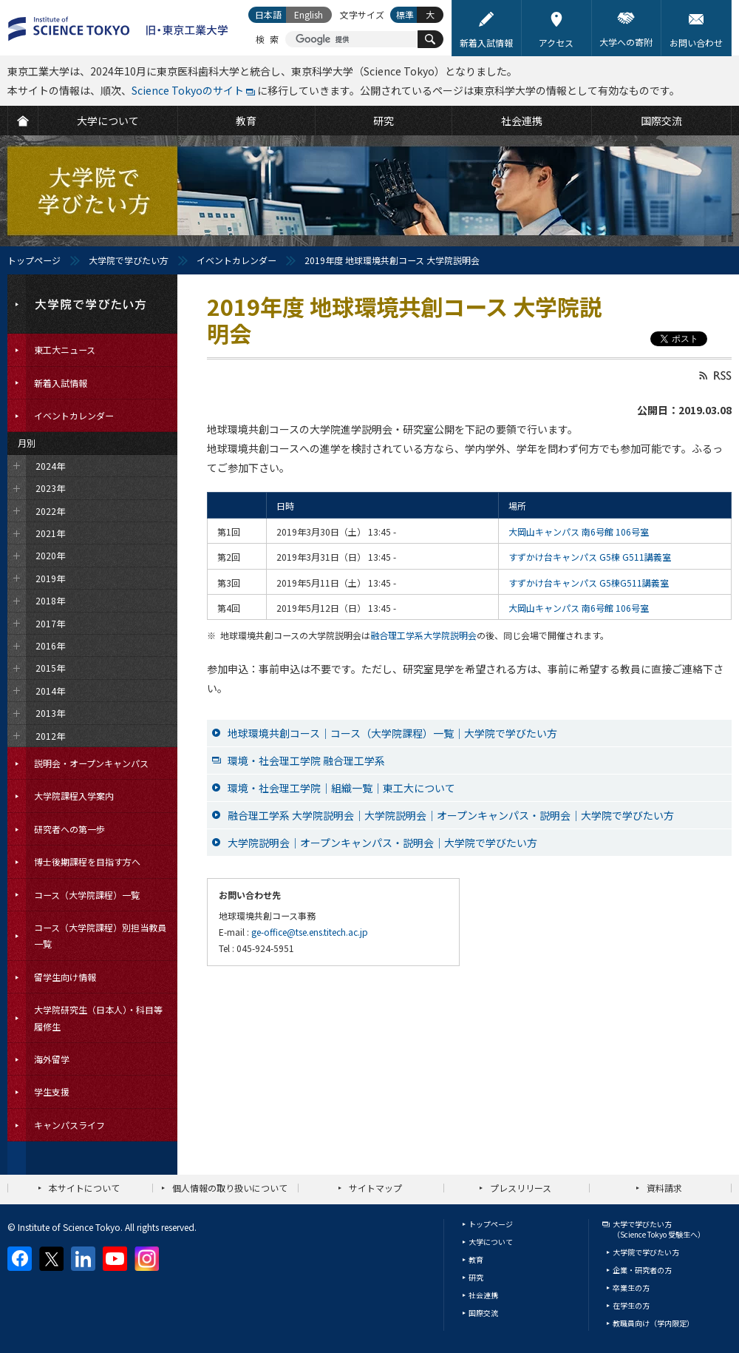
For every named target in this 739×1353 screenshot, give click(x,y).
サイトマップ (375, 1187)
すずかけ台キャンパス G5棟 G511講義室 (589, 556)
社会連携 (483, 1294)
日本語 (268, 14)
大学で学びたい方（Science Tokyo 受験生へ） (659, 1229)
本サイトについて (84, 1187)
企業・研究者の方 (642, 1269)
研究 (476, 1277)
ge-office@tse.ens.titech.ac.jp (309, 931)
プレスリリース (520, 1187)
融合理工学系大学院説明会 (423, 635)
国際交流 (483, 1312)
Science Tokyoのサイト (188, 90)
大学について (491, 1241)
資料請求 (664, 1187)
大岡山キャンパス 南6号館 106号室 (578, 531)
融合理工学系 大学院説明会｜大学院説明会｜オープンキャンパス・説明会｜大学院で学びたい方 (451, 815)
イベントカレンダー (236, 260)
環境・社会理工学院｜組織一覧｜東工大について (341, 787)
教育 (476, 1259)
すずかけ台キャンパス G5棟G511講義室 (588, 582)
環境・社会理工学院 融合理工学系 (306, 760)
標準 (405, 14)
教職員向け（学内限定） (653, 1323)
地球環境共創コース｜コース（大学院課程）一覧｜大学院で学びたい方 (392, 733)
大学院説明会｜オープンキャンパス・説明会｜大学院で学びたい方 (382, 842)
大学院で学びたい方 (128, 260)
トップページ (34, 260)
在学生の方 (631, 1305)
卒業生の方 (631, 1287)
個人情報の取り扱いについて (229, 1187)
